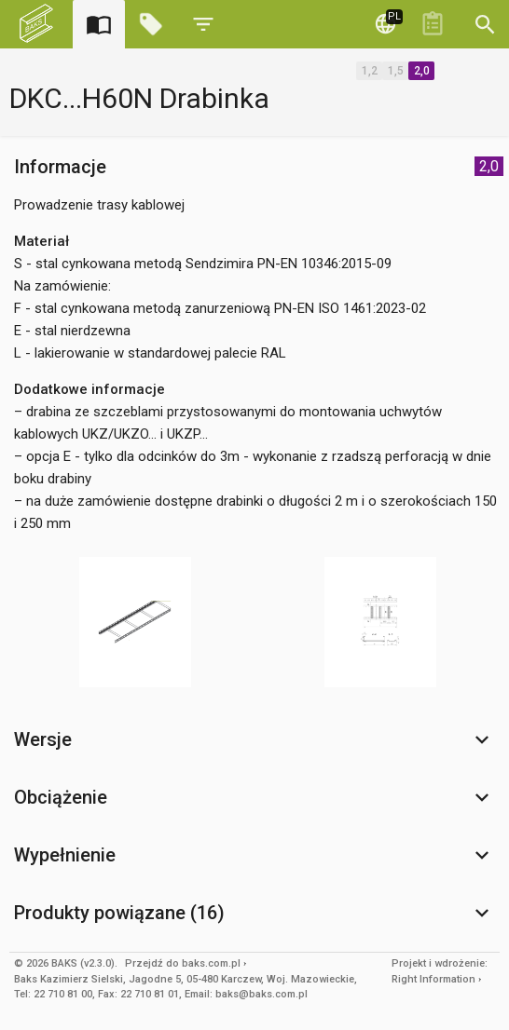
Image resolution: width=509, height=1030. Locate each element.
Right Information (433, 979)
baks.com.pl (211, 963)
